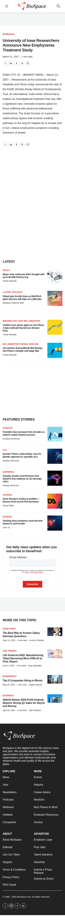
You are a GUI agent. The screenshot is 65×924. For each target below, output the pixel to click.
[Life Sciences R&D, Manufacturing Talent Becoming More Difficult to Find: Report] (54, 654)
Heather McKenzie (11, 461)
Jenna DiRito (8, 505)
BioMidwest (9, 34)
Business (8, 695)
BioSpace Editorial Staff (13, 303)
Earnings (8, 472)
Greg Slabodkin (35, 665)
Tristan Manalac (10, 281)
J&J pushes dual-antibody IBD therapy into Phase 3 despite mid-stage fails (22, 349)
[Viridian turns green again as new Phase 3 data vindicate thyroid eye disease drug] (54, 327)
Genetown (9, 628)
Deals (6, 270)
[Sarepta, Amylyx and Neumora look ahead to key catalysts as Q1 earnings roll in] (54, 478)
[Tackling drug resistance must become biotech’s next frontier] (54, 523)
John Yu (6, 527)
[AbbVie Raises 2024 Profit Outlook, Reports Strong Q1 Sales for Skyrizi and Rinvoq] (54, 698)
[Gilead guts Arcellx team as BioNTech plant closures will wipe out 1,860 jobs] (54, 298)
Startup (8, 428)
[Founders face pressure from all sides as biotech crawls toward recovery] (54, 434)
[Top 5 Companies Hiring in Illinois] (54, 679)
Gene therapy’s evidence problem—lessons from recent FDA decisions (21, 500)
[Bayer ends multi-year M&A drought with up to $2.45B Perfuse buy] (54, 276)
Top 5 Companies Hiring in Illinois (23, 680)
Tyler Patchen (35, 710)
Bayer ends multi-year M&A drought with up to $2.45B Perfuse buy (23, 275)
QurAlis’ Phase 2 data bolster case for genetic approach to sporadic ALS (22, 455)
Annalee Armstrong (11, 439)
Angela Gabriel (35, 685)
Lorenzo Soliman (36, 640)
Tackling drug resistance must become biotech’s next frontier (23, 522)
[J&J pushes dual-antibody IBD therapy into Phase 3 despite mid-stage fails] (54, 350)
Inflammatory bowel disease (21, 344)
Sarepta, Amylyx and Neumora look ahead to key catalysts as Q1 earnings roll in (22, 478)
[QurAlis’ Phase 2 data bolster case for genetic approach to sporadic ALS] (54, 456)
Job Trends (10, 651)
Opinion (7, 495)
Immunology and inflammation (21, 321)
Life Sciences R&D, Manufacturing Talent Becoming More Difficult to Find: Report (23, 658)
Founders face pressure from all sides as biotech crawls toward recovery (24, 433)
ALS (5, 450)
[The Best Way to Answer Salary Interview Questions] (54, 631)
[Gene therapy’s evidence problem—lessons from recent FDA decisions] (54, 501)
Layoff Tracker (12, 292)
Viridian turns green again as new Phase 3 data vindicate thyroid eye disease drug (23, 328)
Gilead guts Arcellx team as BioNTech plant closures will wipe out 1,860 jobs (22, 297)
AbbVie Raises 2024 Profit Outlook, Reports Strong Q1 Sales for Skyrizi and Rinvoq (24, 703)
